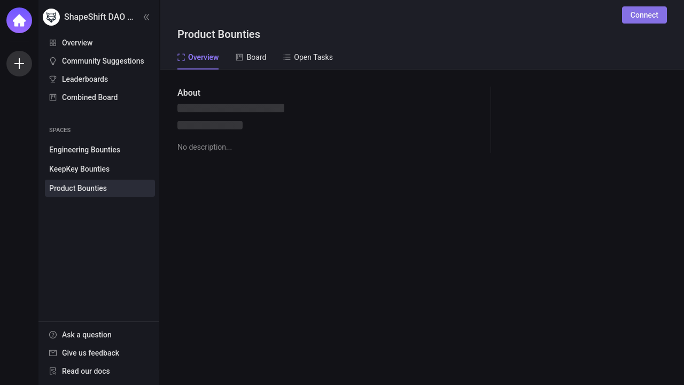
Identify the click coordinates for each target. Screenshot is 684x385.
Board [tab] (251, 57)
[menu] (98, 70)
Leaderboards (85, 79)
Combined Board (90, 97)
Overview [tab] (198, 57)
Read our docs (86, 371)
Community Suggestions (103, 61)
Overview (77, 42)
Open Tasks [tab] (308, 57)
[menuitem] (99, 42)
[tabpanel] (422, 227)
